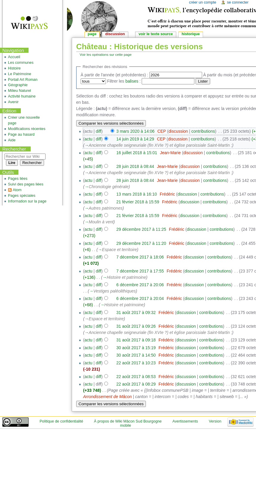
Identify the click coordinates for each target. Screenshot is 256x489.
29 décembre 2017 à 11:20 (141, 243)
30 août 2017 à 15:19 (136, 347)
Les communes (21, 63)
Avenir (13, 102)
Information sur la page (27, 201)
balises (131, 81)
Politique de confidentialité (61, 421)
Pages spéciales (21, 196)
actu (88, 139)
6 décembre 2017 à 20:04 (140, 298)
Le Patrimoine (19, 74)
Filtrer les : (124, 81)
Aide (11, 140)
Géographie (18, 85)
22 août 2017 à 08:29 (136, 384)
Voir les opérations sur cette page (106, 54)
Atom (17, 190)
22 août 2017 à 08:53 (136, 376)
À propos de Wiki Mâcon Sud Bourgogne (128, 421)
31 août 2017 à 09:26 (136, 326)
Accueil (14, 57)
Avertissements (185, 421)
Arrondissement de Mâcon (107, 396)
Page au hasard (21, 134)
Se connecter (237, 2)
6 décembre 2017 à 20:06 (140, 284)
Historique (191, 34)
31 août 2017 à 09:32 (136, 312)
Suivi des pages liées (25, 184)
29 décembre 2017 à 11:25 (141, 229)
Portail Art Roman (23, 80)
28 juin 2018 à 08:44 (135, 166)
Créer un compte (202, 2)
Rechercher (14, 148)
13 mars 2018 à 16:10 (136, 194)
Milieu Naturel (19, 91)
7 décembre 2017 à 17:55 (140, 271)
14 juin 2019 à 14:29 (135, 139)
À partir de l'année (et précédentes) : (114, 74)
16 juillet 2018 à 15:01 (136, 152)
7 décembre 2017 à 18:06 (140, 257)
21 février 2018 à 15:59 (137, 201)
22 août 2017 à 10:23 (136, 362)
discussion (178, 131)
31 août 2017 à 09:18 (136, 340)
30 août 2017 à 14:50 (136, 355)
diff (98, 131)
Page (92, 34)
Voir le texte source (155, 34)
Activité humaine (22, 96)
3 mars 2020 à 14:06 (135, 131)
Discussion (115, 34)
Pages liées (17, 179)
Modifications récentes (27, 129)
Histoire (14, 68)
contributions (203, 131)
